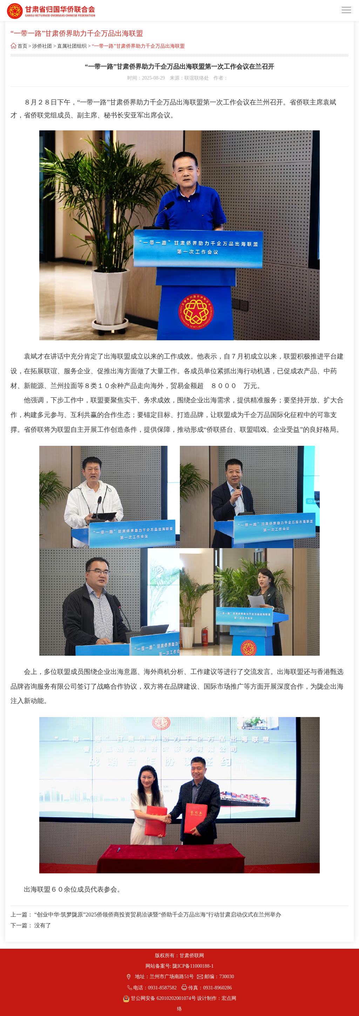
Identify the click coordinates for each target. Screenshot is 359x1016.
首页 (22, 46)
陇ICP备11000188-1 (193, 966)
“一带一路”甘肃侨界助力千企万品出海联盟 (138, 46)
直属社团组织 (72, 46)
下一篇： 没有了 (31, 925)
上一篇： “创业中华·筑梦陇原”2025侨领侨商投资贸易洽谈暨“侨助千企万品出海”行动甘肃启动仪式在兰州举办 (146, 915)
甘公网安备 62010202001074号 (160, 998)
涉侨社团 (42, 46)
